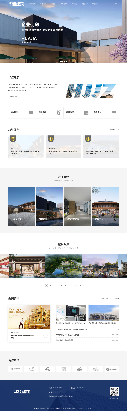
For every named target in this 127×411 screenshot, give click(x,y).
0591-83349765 (57, 388)
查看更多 (114, 129)
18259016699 (80, 388)
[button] (61, 61)
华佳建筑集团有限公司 (50, 408)
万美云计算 (88, 408)
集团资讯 (105, 298)
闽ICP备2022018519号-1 (70, 408)
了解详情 (12, 96)
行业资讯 (116, 298)
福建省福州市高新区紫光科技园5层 (63, 396)
